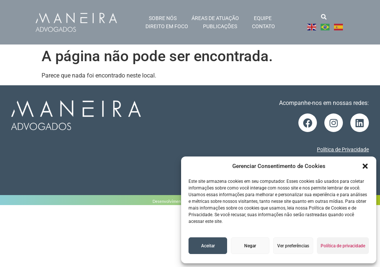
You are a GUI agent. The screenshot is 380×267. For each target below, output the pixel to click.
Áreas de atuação (215, 18)
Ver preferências (293, 245)
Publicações (220, 26)
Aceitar (208, 245)
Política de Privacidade (343, 149)
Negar (250, 245)
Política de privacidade (343, 245)
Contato (263, 26)
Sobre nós (163, 18)
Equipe (263, 18)
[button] (365, 166)
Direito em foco (166, 26)
